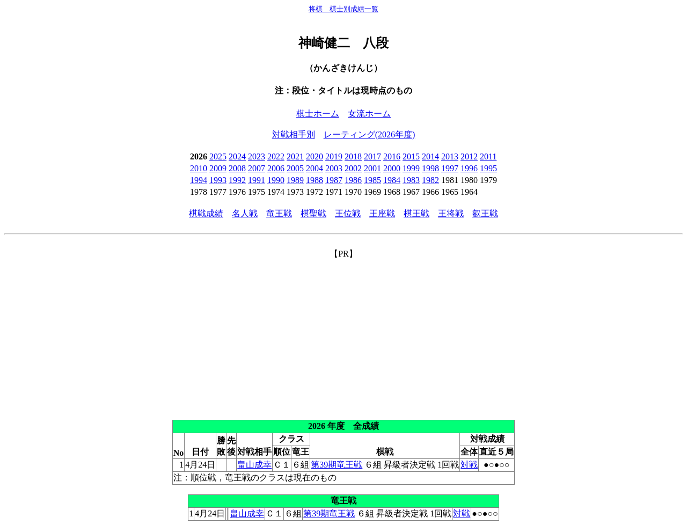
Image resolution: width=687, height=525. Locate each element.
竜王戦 (279, 213)
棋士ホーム (317, 113)
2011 (488, 156)
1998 (430, 168)
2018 (353, 156)
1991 (256, 180)
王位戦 (348, 213)
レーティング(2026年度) (369, 134)
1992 (237, 180)
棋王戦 (416, 213)
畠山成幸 (254, 464)
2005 (295, 168)
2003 (333, 168)
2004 (314, 168)
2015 (411, 156)
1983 (411, 180)
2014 (430, 156)
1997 (449, 168)
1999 (411, 168)
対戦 (469, 464)
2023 (256, 156)
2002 (353, 168)
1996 (469, 168)
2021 (295, 156)
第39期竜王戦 (336, 464)
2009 (217, 168)
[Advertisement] (343, 335)
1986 (353, 180)
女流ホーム (369, 113)
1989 (295, 180)
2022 (275, 156)
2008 (237, 168)
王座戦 (382, 213)
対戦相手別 (293, 134)
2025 (217, 156)
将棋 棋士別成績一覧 (343, 9)
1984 (391, 180)
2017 (372, 156)
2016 (391, 156)
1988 (314, 180)
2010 (198, 168)
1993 (217, 180)
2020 (314, 156)
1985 (372, 180)
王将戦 (451, 213)
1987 (333, 180)
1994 (198, 180)
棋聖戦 (313, 213)
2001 (372, 168)
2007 (256, 168)
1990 (275, 180)
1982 (430, 180)
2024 (237, 156)
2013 (449, 156)
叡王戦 (485, 213)
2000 (391, 168)
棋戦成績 (206, 213)
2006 (275, 168)
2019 (333, 156)
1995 (488, 168)
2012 (469, 156)
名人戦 (245, 213)
